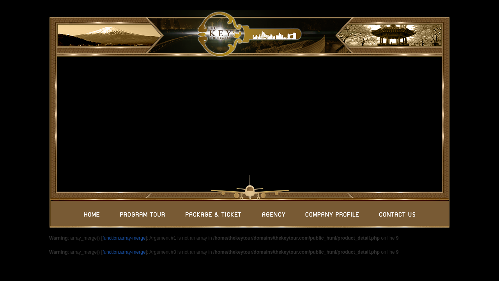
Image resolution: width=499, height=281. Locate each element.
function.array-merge (124, 238)
